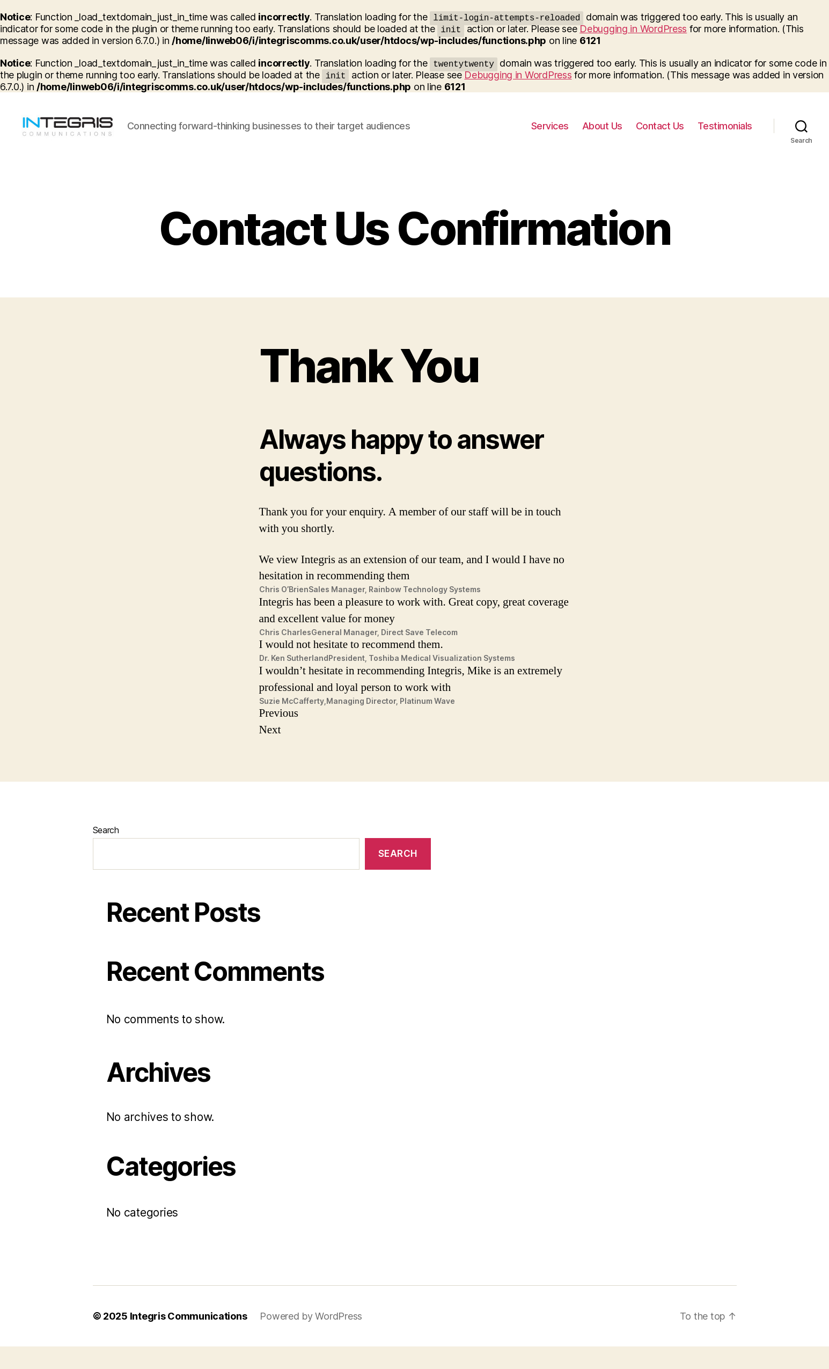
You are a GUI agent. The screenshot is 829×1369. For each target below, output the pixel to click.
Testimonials (725, 137)
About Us (602, 137)
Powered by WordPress (311, 1338)
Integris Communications (188, 1338)
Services (550, 137)
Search (106, 852)
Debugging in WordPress (633, 28)
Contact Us (660, 137)
